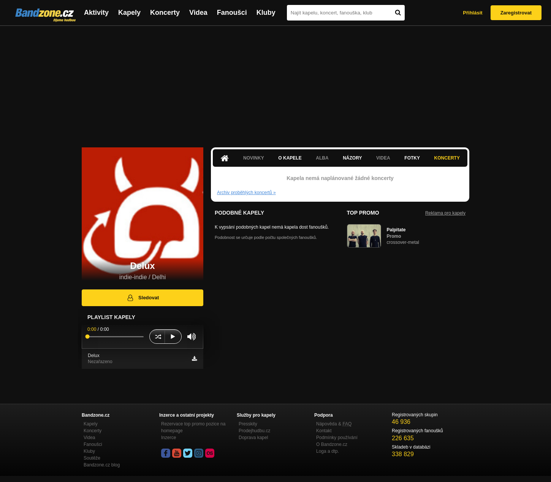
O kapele (289, 158)
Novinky (253, 158)
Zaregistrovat (516, 13)
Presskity (248, 424)
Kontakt (324, 430)
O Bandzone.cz (331, 444)
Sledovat (142, 298)
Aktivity (96, 12)
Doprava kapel (253, 437)
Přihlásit (472, 13)
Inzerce (168, 437)
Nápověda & (334, 424)
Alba (322, 158)
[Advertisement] (276, 83)
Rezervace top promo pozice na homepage (193, 427)
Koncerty (165, 12)
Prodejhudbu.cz (254, 430)
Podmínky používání (337, 437)
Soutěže (92, 458)
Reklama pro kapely (445, 213)
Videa (198, 12)
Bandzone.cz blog (102, 465)
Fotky (412, 158)
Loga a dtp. (327, 451)
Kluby (266, 12)
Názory (352, 158)
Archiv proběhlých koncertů (246, 192)
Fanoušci (232, 12)
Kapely (129, 12)
